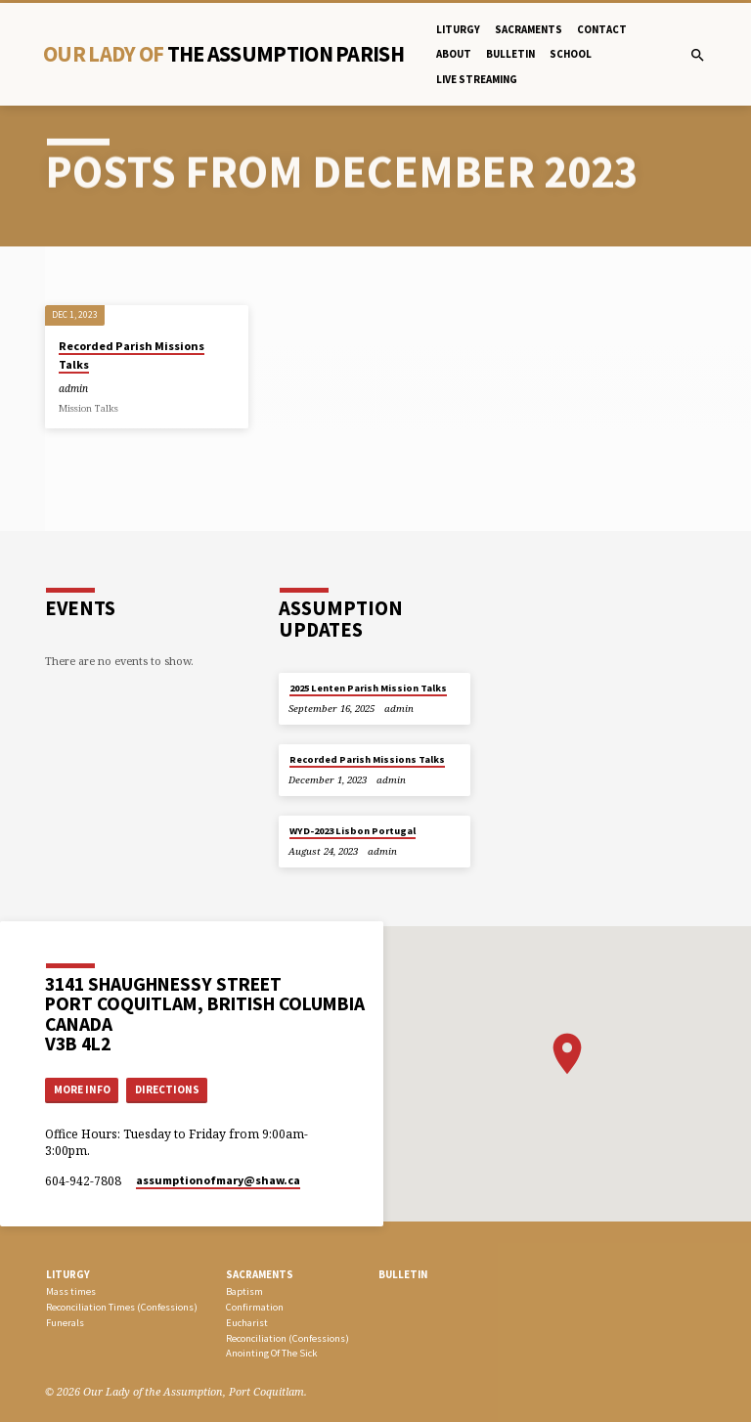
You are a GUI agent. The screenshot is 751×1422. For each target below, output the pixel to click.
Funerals (65, 1322)
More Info (82, 1089)
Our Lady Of (223, 53)
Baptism (244, 1291)
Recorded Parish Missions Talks (367, 759)
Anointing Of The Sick (271, 1353)
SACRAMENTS (259, 1274)
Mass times (71, 1291)
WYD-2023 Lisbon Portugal (352, 830)
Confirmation (255, 1307)
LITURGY (68, 1274)
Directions (167, 1089)
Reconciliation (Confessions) (287, 1338)
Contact (602, 29)
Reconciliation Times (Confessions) (122, 1307)
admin (73, 388)
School (571, 54)
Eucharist (247, 1322)
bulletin (510, 54)
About (453, 54)
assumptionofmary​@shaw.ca (218, 1180)
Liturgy (458, 29)
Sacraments (528, 29)
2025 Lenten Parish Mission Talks (368, 688)
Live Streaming (476, 79)
